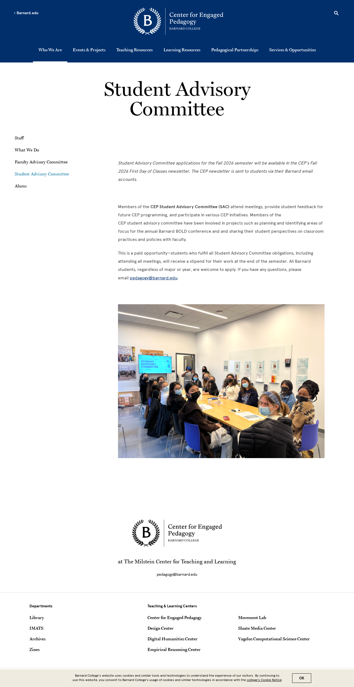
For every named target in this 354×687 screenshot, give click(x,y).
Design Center (160, 628)
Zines (34, 649)
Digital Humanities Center (172, 638)
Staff (19, 138)
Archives (37, 638)
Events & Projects (89, 49)
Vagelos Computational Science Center (274, 638)
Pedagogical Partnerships (234, 49)
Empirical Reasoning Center (174, 649)
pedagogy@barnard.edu (153, 277)
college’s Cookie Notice (264, 680)
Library (36, 617)
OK (301, 678)
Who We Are (50, 49)
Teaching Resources (134, 49)
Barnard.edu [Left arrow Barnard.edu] (26, 13)
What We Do (27, 150)
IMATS (36, 628)
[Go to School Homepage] (178, 22)
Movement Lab (252, 617)
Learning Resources (182, 49)
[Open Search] (336, 14)
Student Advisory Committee (42, 174)
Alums (21, 186)
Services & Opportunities (292, 49)
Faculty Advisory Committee (41, 162)
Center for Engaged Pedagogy (174, 617)
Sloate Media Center (257, 628)
